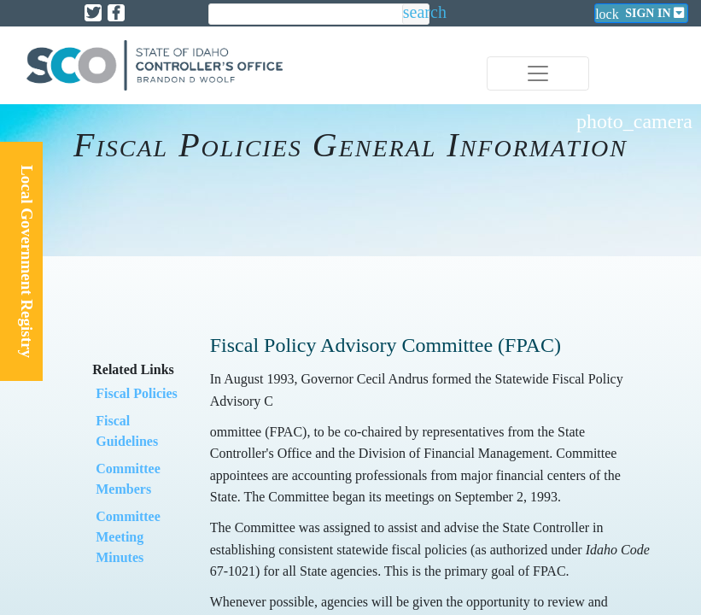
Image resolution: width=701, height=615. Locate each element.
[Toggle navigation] (538, 73)
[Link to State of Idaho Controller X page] (93, 12)
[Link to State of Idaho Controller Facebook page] (116, 12)
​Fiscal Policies (137, 393)
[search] (305, 15)
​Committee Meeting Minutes (128, 537)
